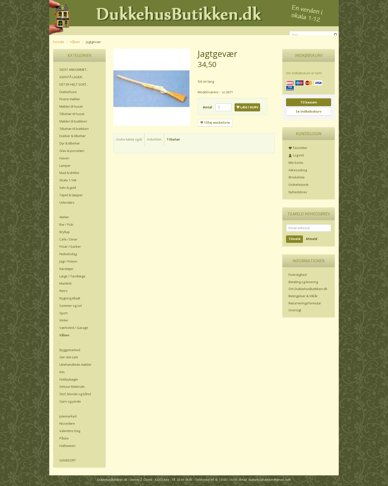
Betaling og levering (303, 282)
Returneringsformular (305, 303)
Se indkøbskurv (308, 111)
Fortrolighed (298, 274)
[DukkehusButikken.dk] (194, 16)
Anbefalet (154, 139)
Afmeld (311, 239)
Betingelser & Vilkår (303, 296)
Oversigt (295, 310)
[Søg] (335, 35)
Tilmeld (294, 239)
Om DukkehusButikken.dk (308, 289)
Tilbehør (173, 139)
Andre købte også (129, 139)
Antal (208, 107)
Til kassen (308, 102)
